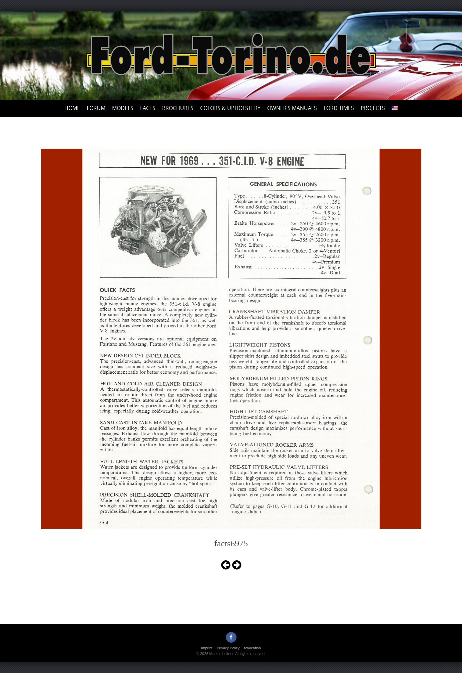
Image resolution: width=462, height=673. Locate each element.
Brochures (177, 108)
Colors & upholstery (230, 108)
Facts (147, 108)
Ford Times (339, 108)
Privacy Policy (228, 648)
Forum (96, 108)
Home (72, 108)
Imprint (206, 648)
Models (122, 108)
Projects (373, 108)
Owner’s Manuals (292, 108)
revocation (252, 648)
